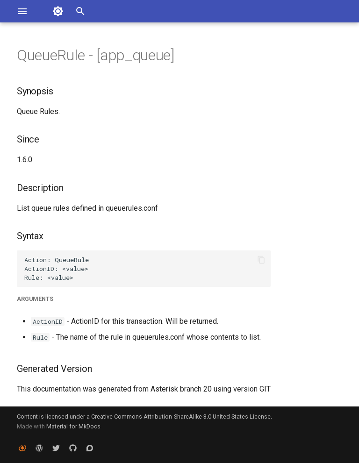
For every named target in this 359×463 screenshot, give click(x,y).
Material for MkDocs (73, 426)
